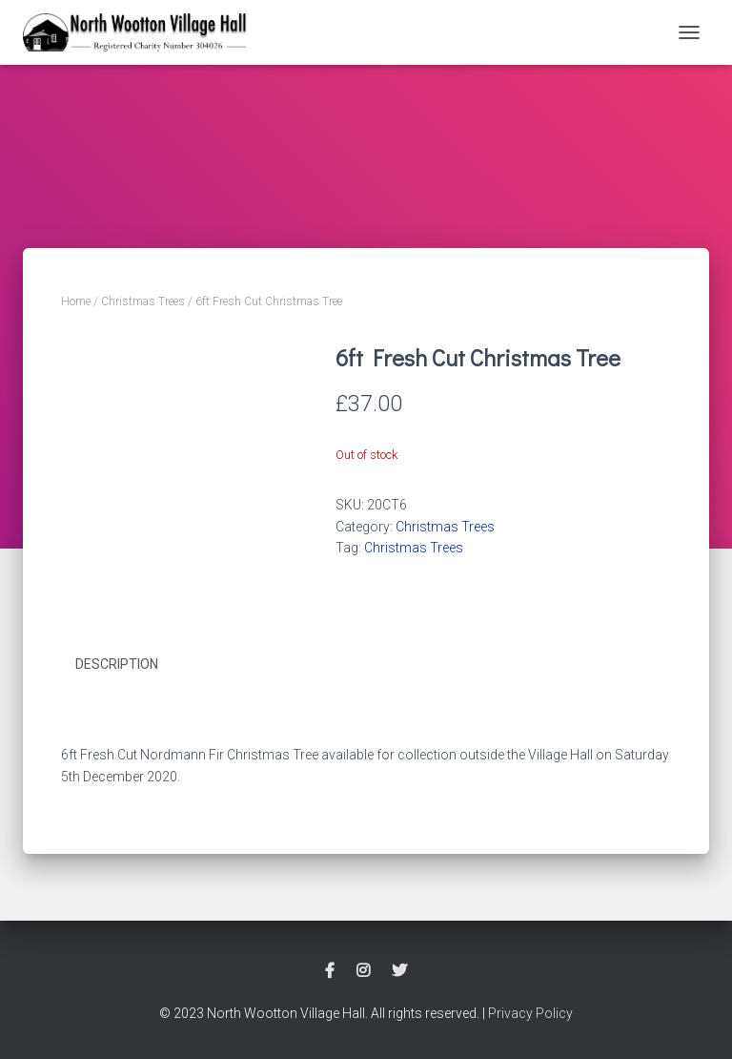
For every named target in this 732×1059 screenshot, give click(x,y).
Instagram (363, 971)
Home (76, 301)
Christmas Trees (143, 301)
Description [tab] (116, 664)
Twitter (399, 971)
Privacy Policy (530, 1013)
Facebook (329, 971)
